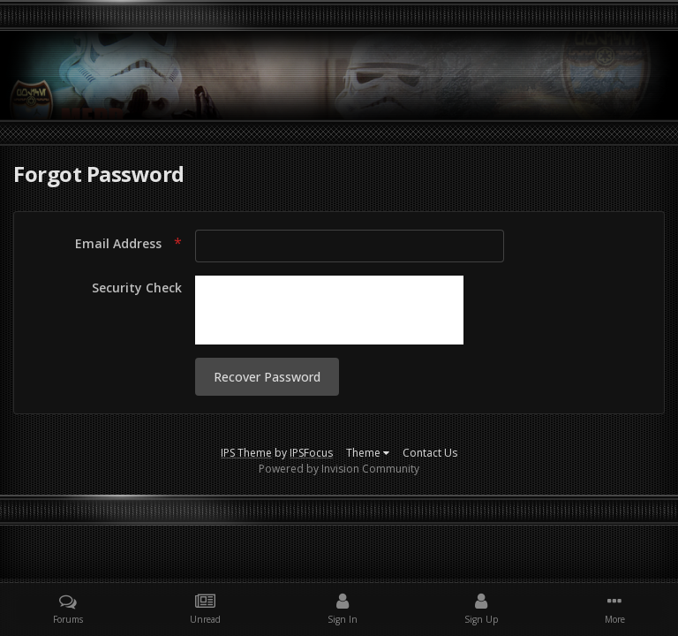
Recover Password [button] (267, 376)
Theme (367, 452)
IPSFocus (311, 452)
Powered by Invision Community (339, 468)
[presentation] (329, 310)
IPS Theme (246, 452)
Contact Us (430, 452)
